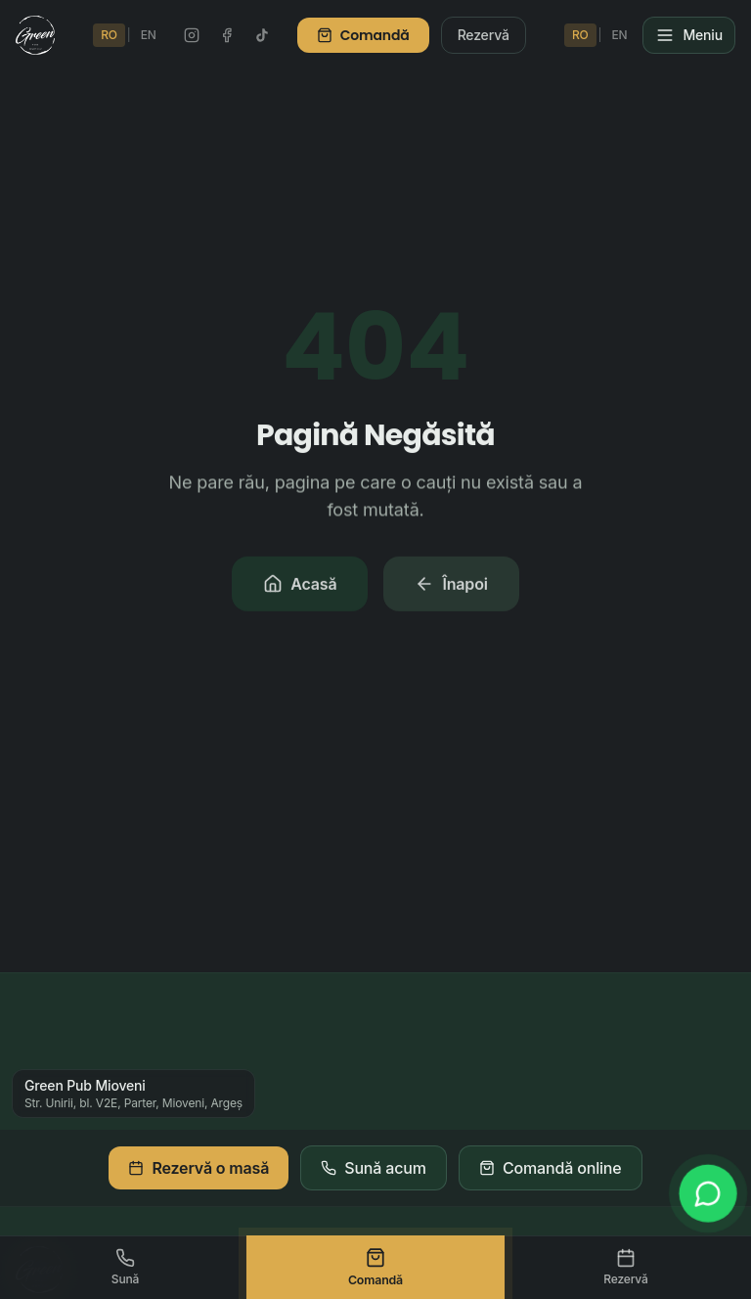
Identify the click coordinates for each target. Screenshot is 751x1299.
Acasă (299, 588)
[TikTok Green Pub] (262, 35)
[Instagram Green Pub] (191, 35)
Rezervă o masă (198, 1168)
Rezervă (483, 34)
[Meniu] (688, 35)
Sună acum (373, 1168)
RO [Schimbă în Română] (109, 34)
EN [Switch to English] (148, 34)
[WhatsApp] (708, 1193)
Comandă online (550, 1168)
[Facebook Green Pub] (227, 35)
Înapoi (451, 588)
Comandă (363, 35)
